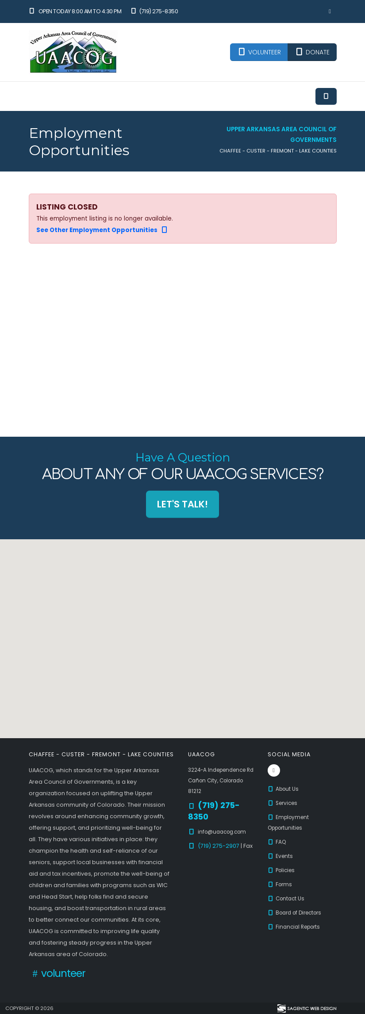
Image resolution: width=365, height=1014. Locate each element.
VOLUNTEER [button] (259, 52)
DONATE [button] (312, 52)
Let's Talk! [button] (182, 504)
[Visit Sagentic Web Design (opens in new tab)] (306, 1008)
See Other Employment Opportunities (102, 230)
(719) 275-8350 (154, 11)
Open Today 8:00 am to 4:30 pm (75, 11)
